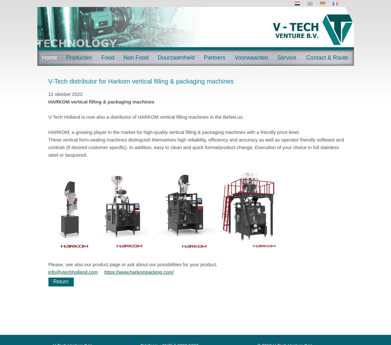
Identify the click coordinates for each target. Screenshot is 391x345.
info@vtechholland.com (73, 272)
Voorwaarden (251, 57)
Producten (79, 57)
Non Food (135, 57)
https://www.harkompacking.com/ (139, 272)
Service (286, 57)
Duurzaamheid (176, 57)
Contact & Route (327, 57)
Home (49, 57)
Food (107, 57)
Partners (214, 57)
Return (61, 281)
